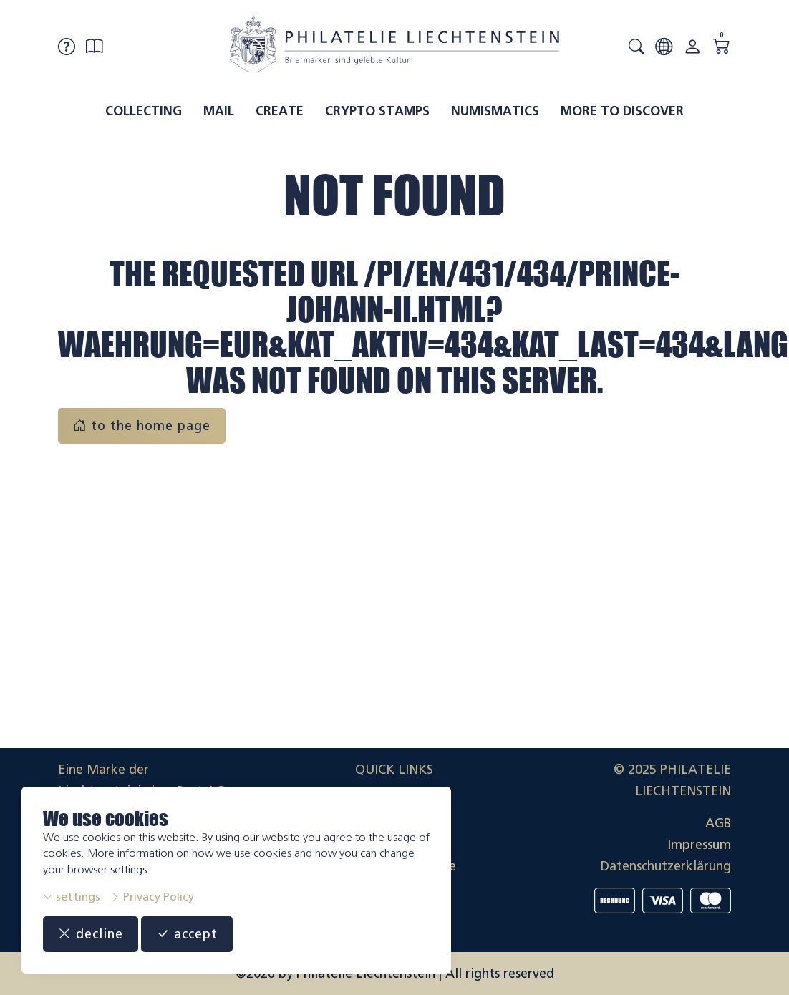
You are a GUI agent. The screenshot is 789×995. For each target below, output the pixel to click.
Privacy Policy (152, 896)
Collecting (143, 111)
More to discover (622, 111)
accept (187, 934)
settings (71, 896)
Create (280, 111)
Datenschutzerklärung (666, 866)
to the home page (141, 426)
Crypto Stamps (377, 111)
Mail (218, 111)
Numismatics (495, 111)
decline (90, 934)
